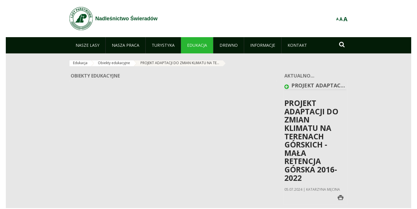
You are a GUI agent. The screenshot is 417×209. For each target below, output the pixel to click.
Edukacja (80, 62)
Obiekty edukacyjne (114, 62)
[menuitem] (87, 45)
